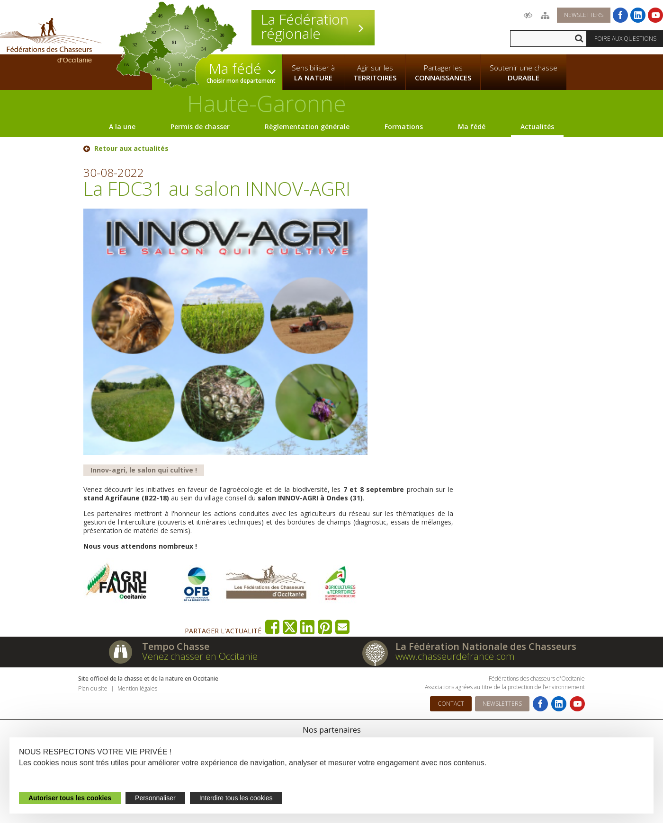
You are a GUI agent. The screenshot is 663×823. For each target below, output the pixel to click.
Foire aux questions (625, 39)
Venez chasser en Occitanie (200, 656)
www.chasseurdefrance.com (455, 656)
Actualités (537, 126)
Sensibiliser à (313, 73)
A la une (122, 126)
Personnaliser (155, 798)
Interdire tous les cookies (236, 798)
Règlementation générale (307, 126)
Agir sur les (374, 73)
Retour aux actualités (131, 148)
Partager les (443, 73)
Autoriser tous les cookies (69, 798)
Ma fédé (471, 126)
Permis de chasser (200, 126)
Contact (451, 704)
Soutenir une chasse (523, 73)
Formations (404, 126)
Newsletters (583, 15)
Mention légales (137, 688)
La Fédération (313, 26)
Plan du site (93, 688)
